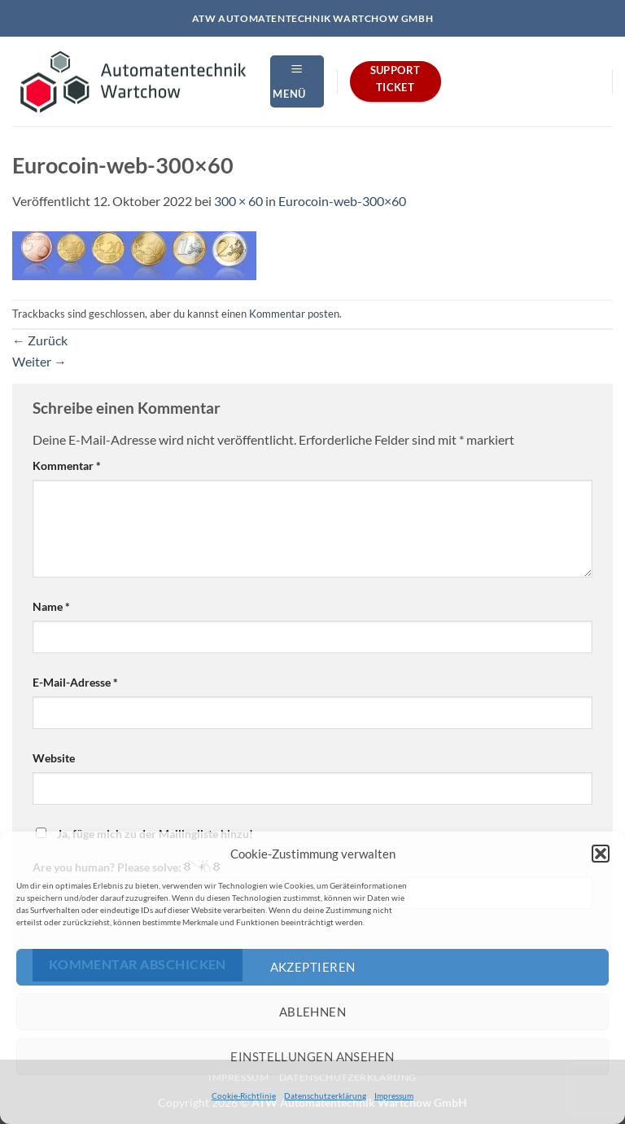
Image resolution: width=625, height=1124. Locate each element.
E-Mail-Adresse (75, 682)
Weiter (39, 361)
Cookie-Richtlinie (244, 1095)
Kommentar (67, 465)
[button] (600, 853)
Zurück (40, 340)
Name (51, 606)
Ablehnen (313, 1011)
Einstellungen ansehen (312, 1056)
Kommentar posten (294, 313)
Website (54, 758)
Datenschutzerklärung (325, 1095)
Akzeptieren (313, 966)
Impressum (393, 1095)
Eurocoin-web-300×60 (342, 201)
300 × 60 (238, 201)
